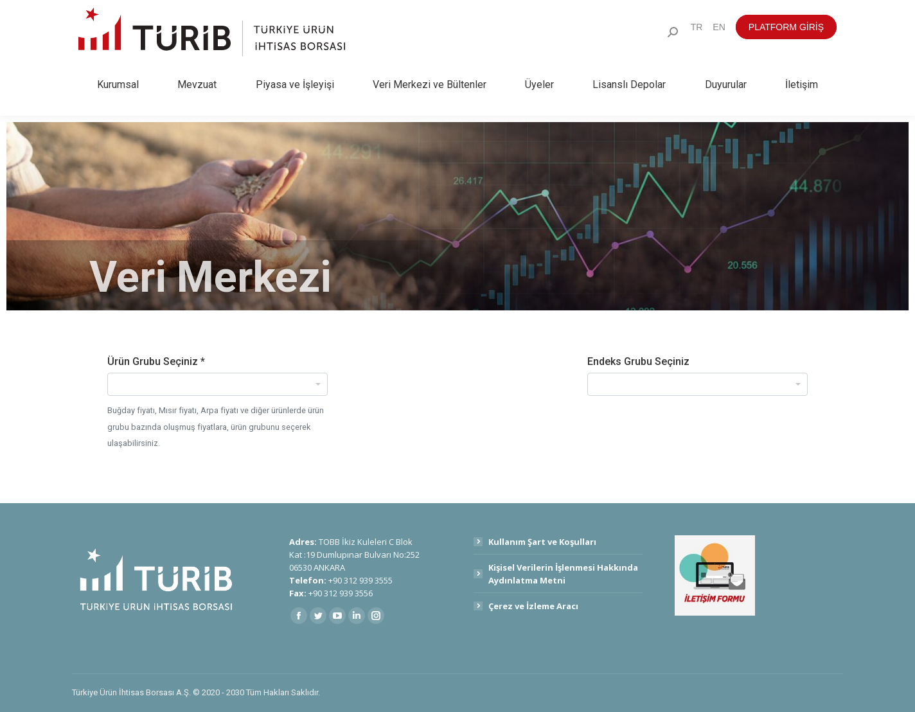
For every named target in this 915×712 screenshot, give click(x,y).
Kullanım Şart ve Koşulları (542, 541)
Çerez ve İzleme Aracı (533, 606)
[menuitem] (697, 27)
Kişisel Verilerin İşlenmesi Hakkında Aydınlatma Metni (563, 574)
